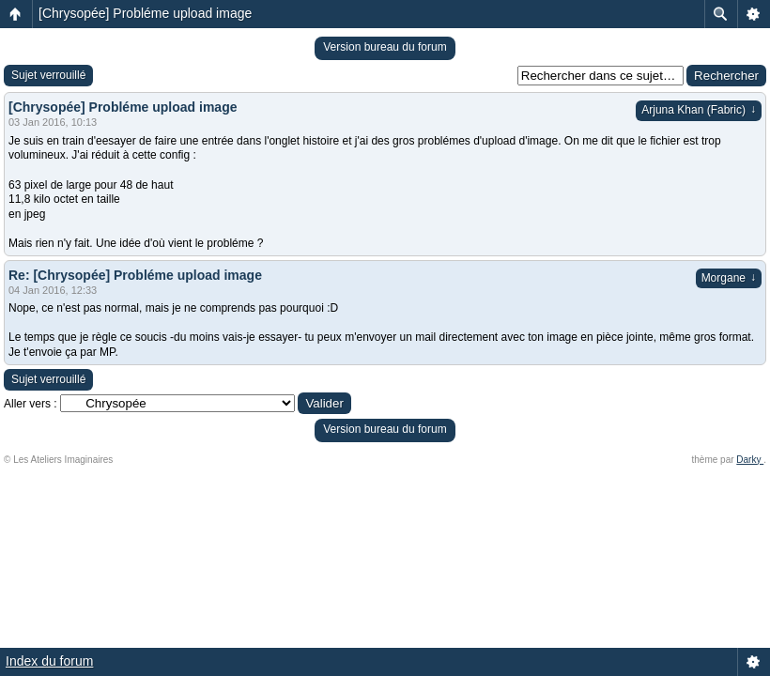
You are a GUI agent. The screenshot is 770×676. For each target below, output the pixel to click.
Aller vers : (30, 403)
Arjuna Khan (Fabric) (698, 109)
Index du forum (49, 660)
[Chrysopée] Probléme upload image (145, 13)
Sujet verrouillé (48, 75)
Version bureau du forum (384, 47)
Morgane (728, 277)
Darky (749, 459)
